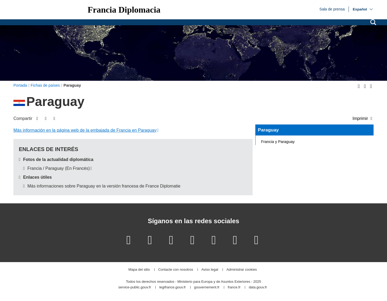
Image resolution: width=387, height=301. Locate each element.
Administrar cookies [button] (241, 269)
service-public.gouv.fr (134, 287)
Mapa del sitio (139, 269)
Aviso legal (209, 269)
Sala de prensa (332, 8)
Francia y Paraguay (278, 142)
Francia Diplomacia (124, 9)
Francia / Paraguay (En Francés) (58, 168)
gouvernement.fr (207, 287)
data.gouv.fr (258, 287)
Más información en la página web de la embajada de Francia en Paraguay (84, 130)
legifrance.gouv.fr (172, 287)
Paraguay (268, 130)
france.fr (234, 287)
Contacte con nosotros (175, 269)
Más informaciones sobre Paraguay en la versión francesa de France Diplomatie (103, 186)
